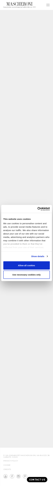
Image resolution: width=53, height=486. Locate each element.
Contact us (37, 479)
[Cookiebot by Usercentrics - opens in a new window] (38, 209)
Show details (37, 256)
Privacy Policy (10, 461)
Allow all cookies (26, 265)
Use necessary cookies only (26, 274)
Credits (7, 469)
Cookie (6, 465)
